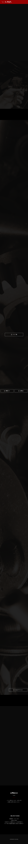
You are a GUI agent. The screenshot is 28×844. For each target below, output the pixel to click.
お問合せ (21, 390)
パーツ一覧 (15, 334)
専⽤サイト (8, 390)
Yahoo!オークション (19, 689)
